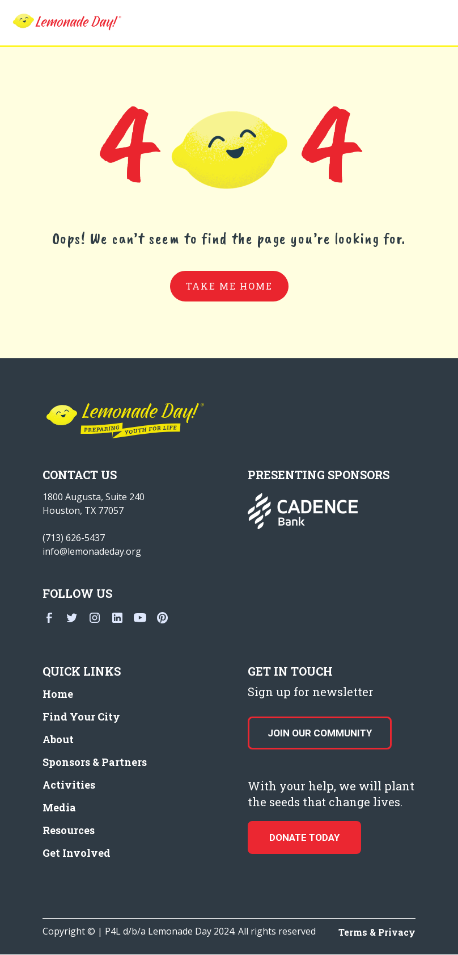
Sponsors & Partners (95, 762)
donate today (304, 837)
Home (58, 694)
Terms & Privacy (376, 932)
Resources (69, 830)
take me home (229, 286)
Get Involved (77, 853)
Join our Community (320, 733)
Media (59, 807)
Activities (69, 784)
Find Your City (81, 716)
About (58, 739)
